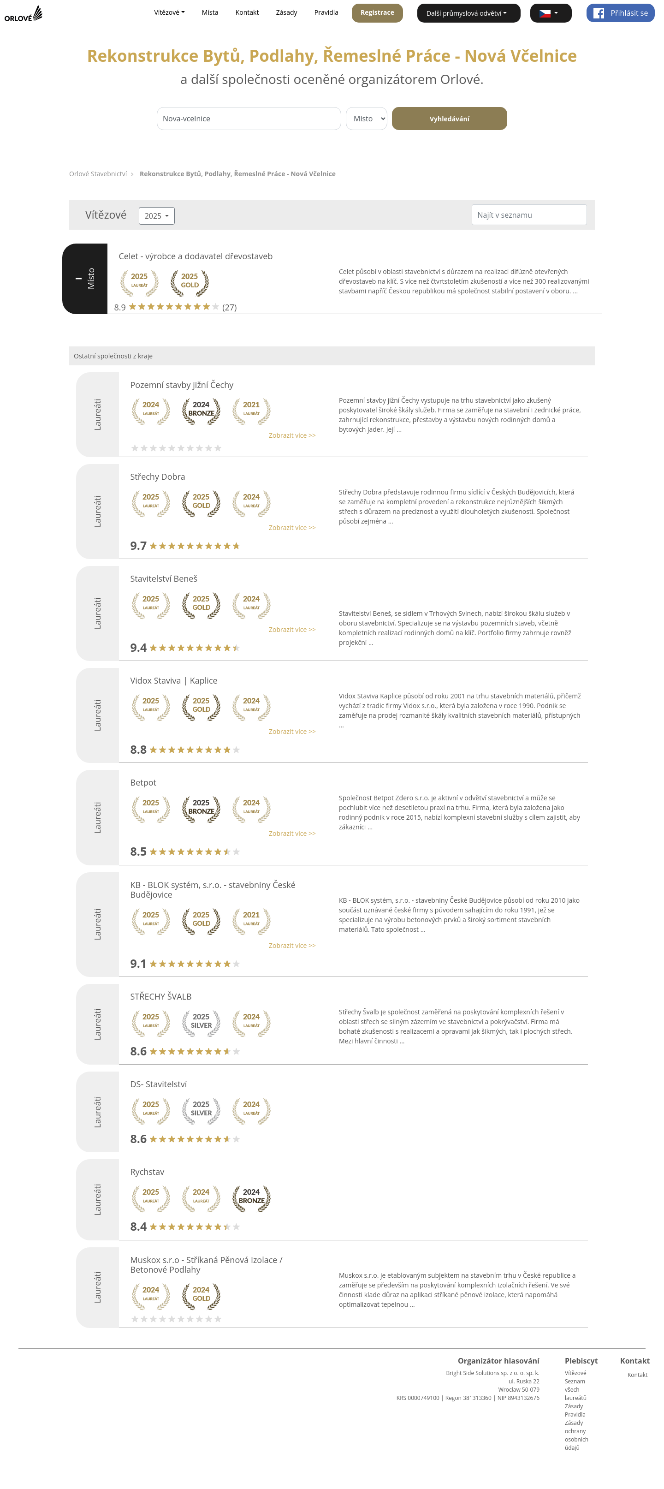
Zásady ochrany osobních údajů (576, 1435)
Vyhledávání (449, 118)
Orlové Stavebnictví (98, 173)
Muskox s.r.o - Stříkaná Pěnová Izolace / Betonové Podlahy (206, 1264)
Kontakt (247, 12)
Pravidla (326, 12)
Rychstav (147, 1171)
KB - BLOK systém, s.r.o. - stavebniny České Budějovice (213, 889)
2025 (154, 216)
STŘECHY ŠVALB (161, 996)
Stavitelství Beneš (164, 578)
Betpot (143, 782)
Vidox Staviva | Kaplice (174, 680)
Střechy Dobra (157, 476)
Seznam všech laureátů (576, 1389)
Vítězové (576, 1373)
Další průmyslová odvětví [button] (464, 13)
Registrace (377, 12)
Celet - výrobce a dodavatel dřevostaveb (196, 256)
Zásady (286, 12)
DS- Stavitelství (158, 1084)
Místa (210, 12)
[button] (550, 13)
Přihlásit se (620, 12)
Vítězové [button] (166, 12)
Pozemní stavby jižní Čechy (182, 384)
